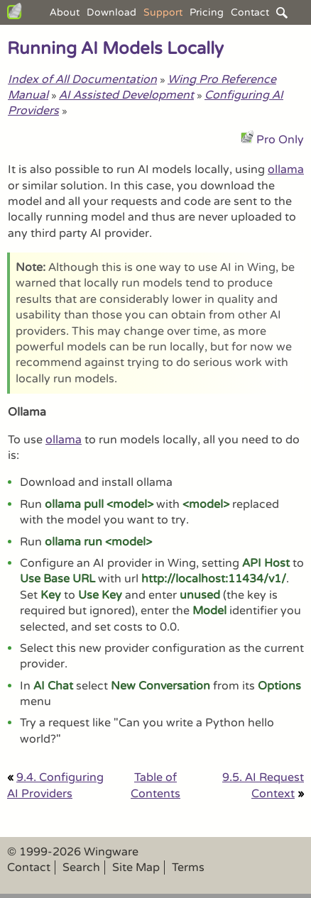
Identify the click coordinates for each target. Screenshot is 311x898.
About (65, 12)
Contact (250, 12)
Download (111, 12)
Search (81, 867)
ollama (286, 169)
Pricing (207, 12)
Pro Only (280, 140)
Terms (188, 867)
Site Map (136, 867)
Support (162, 12)
